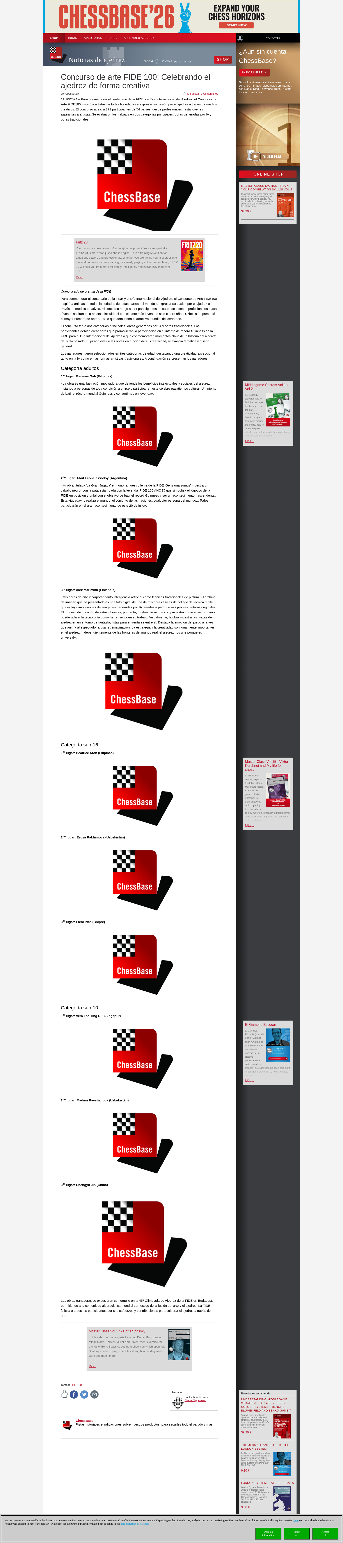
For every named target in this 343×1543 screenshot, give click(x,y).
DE (176, 61)
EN (181, 61)
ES (185, 61)
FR (189, 61)
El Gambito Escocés (261, 1024)
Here (295, 1520)
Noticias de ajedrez (97, 60)
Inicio (73, 37)
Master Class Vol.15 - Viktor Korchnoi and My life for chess (266, 765)
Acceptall (325, 1533)
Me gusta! (193, 93)
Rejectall (296, 1533)
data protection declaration (135, 1523)
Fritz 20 (81, 242)
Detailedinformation (268, 1533)
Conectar (273, 38)
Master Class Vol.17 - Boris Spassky (117, 1331)
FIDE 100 (76, 1385)
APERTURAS (93, 37)
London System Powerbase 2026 (267, 1482)
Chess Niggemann (195, 1400)
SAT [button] (112, 37)
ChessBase (85, 1420)
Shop (54, 37)
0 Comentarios (209, 93)
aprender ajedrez (139, 37)
